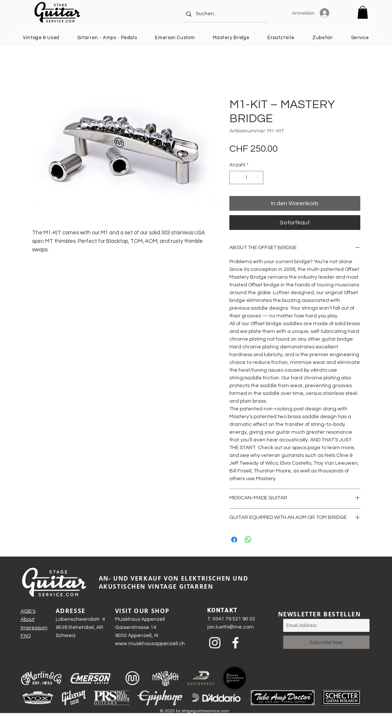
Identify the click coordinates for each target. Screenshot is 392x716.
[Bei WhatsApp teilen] (248, 539)
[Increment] (257, 177)
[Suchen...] (224, 14)
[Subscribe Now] (326, 642)
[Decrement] (234, 177)
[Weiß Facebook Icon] (235, 642)
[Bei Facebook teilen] (234, 539)
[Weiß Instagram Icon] (214, 642)
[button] (362, 12)
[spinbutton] (246, 177)
